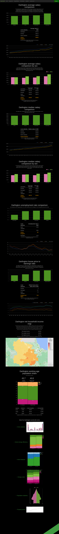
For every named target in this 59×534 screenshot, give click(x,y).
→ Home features (29, 459)
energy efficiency (16, 1)
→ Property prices (29, 509)
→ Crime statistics (29, 427)
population (27, 1)
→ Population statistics (29, 495)
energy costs (11, 1)
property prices (32, 1)
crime (7, 1)
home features (22, 1)
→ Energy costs (29, 477)
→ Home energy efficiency (29, 442)
